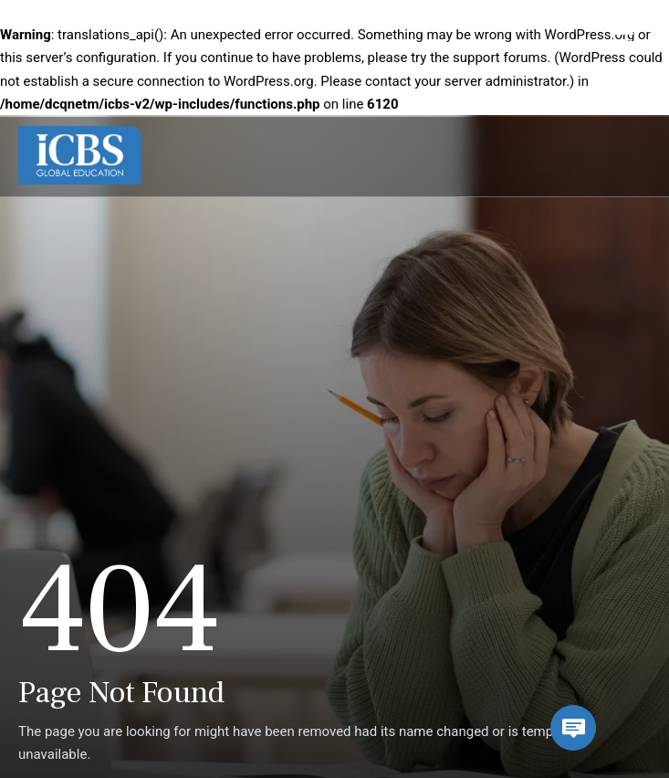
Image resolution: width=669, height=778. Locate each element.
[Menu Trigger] (621, 41)
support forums (500, 57)
